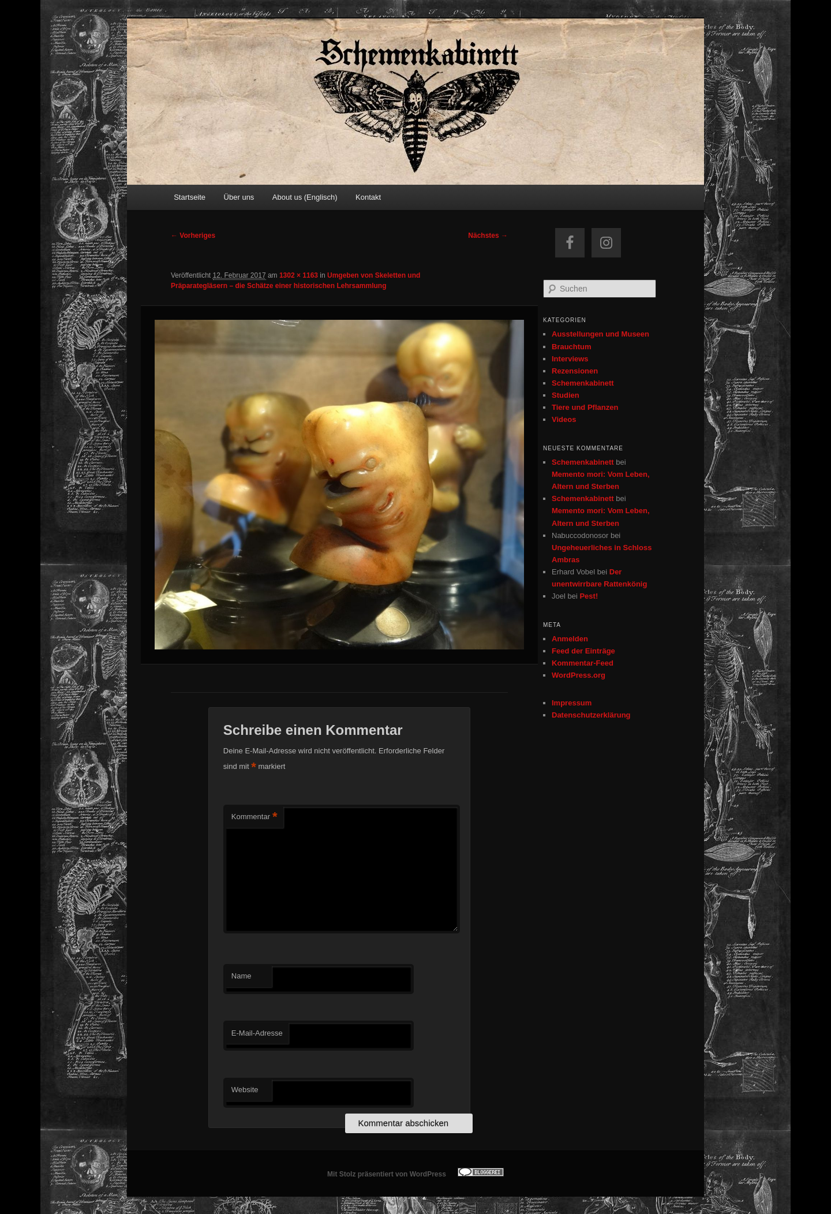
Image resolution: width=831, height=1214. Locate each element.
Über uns (239, 197)
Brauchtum (572, 346)
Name (241, 976)
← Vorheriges (193, 235)
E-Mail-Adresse (257, 1033)
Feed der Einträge (583, 651)
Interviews (570, 358)
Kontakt (368, 197)
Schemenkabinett (583, 383)
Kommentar (254, 817)
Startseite (189, 197)
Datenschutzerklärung (591, 715)
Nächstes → (488, 235)
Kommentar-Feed (582, 663)
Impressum (572, 702)
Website (245, 1089)
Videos (564, 419)
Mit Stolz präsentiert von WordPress (386, 1174)
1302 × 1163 (298, 275)
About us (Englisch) (305, 197)
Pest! (588, 596)
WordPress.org (578, 675)
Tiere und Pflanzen (585, 407)
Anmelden (570, 638)
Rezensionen (575, 371)
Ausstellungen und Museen (600, 334)
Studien (565, 395)
